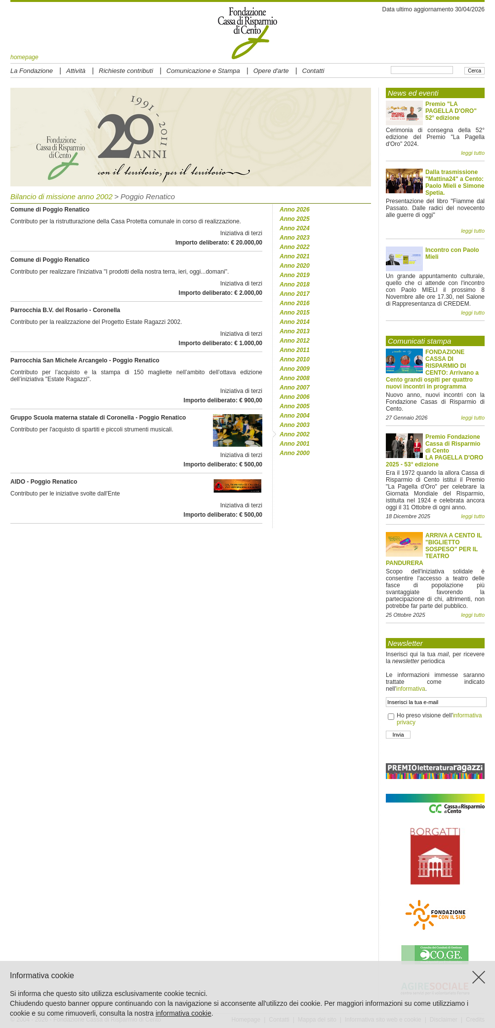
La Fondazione (31, 70)
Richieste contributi (126, 70)
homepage (24, 57)
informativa (410, 688)
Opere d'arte (271, 70)
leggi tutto (473, 153)
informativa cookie (183, 1013)
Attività (75, 70)
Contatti (313, 70)
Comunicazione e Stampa (203, 70)
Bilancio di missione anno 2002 (61, 196)
